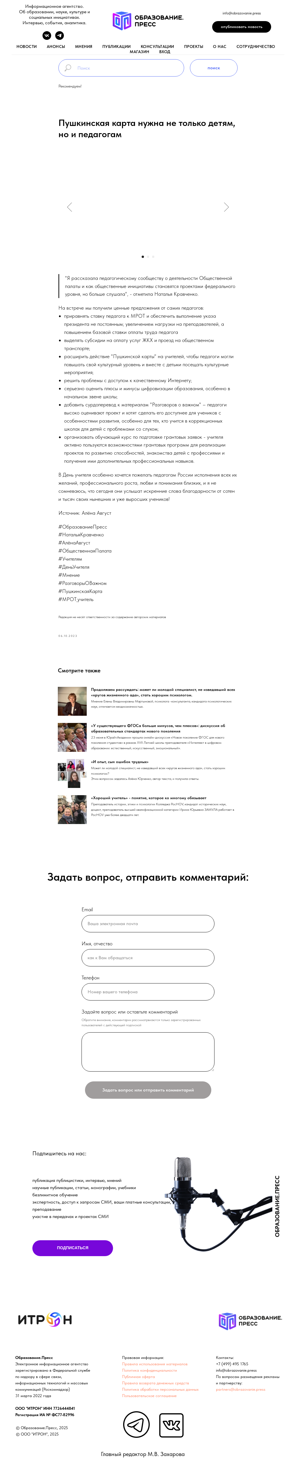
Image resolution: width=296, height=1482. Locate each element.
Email (87, 912)
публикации (116, 46)
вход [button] (165, 51)
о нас (220, 46)
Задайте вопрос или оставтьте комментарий (130, 1014)
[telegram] (59, 38)
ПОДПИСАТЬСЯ (72, 1250)
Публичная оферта (138, 1379)
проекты (194, 46)
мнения (83, 46)
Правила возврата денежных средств (155, 1385)
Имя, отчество (97, 946)
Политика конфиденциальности (149, 1373)
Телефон (90, 980)
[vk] (46, 38)
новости (26, 46)
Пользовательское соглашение (149, 1398)
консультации (157, 46)
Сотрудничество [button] (255, 46)
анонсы (56, 46)
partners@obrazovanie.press (240, 1392)
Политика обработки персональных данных (160, 1392)
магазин (139, 51)
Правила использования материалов (155, 1366)
